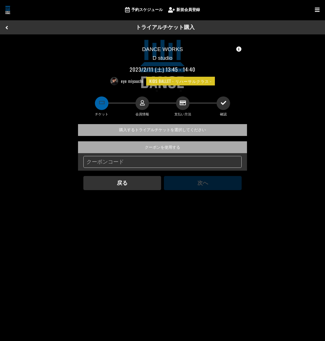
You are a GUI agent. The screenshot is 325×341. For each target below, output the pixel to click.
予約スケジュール (144, 10)
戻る (122, 183)
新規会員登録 (184, 10)
